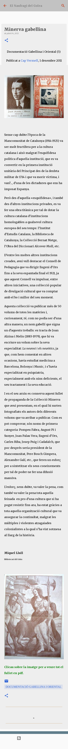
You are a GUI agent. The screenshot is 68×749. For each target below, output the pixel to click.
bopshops (46, 745)
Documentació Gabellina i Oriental (33, 686)
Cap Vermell (29, 60)
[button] (6, 40)
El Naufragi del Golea (26, 5)
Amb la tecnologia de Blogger (34, 738)
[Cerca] (63, 5)
